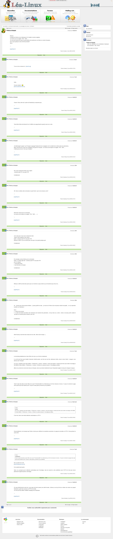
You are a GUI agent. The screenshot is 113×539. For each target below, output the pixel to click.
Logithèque (41, 526)
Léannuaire (41, 524)
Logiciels (62, 523)
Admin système (64, 524)
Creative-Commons (68, 535)
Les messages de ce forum (24, 26)
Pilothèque (41, 527)
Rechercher (88, 36)
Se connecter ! (89, 28)
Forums (84, 521)
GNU (65, 0)
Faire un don (19, 524)
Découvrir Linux (42, 521)
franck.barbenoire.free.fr (19, 86)
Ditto (76, 165)
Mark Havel (74, 401)
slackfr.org (28, 66)
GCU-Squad (62, 0)
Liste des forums (89, 34)
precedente (74, 26)
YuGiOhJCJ (74, 30)
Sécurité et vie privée (65, 527)
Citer (44, 55)
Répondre (39, 55)
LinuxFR (57, 0)
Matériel (62, 529)
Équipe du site (20, 521)
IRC (83, 523)
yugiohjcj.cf (12, 49)
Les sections (5, 26)
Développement (64, 530)
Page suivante (74, 28)
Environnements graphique (66, 532)
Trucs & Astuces (42, 523)
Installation (63, 521)
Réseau (62, 526)
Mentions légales (20, 523)
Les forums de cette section (13, 26)
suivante (78, 26)
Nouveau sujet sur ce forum (92, 48)
